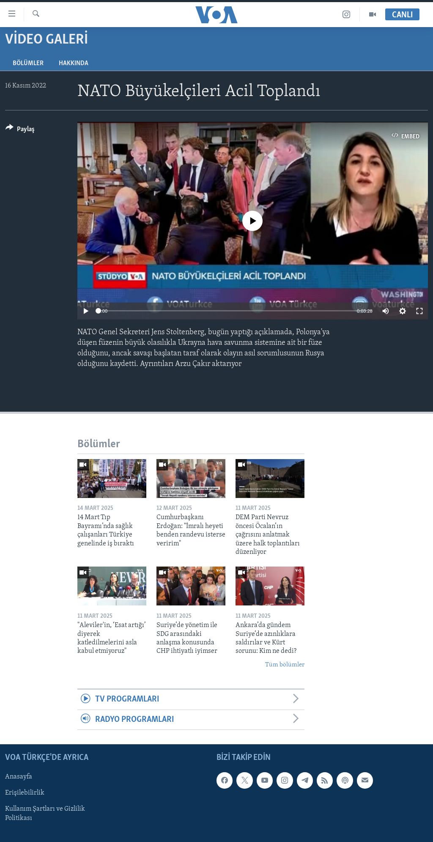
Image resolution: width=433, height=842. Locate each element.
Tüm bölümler (284, 665)
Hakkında (73, 63)
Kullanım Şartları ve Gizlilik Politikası (45, 814)
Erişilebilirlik (24, 793)
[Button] (20, 130)
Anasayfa (18, 776)
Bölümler (28, 63)
